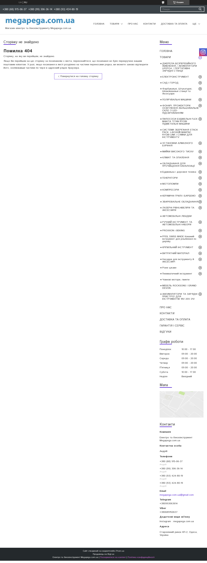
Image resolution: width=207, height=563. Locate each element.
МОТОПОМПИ (170, 184)
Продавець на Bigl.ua (103, 554)
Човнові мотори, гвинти (175, 279)
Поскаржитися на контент (113, 557)
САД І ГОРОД (170, 83)
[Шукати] (200, 9)
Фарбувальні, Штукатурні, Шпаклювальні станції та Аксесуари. (177, 91)
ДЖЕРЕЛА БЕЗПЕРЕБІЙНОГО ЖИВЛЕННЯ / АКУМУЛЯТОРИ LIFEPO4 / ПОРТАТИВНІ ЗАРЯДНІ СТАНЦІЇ (179, 67)
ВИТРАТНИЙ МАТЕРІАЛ (175, 253)
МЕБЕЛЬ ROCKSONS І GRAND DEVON (179, 287)
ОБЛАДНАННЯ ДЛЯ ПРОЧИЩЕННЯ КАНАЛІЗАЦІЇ (178, 165)
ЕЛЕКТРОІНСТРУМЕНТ (175, 77)
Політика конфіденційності (141, 557)
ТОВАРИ (114, 24)
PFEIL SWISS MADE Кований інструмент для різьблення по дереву (179, 239)
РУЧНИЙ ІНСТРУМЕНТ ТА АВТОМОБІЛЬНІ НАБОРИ (177, 223)
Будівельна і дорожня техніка (179, 172)
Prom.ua (120, 550)
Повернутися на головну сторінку (79, 76)
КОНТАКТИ (149, 24)
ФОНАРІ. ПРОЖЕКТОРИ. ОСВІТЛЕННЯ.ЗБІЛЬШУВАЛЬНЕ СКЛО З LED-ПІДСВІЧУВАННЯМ (180, 109)
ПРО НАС (133, 24)
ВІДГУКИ (165, 332)
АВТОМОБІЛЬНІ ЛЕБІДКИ (177, 216)
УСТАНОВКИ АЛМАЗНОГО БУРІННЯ (177, 144)
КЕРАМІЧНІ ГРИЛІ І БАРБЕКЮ (179, 196)
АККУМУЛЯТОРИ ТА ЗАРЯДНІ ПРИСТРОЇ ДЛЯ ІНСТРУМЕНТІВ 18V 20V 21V (179, 296)
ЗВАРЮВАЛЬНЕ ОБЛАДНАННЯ (180, 202)
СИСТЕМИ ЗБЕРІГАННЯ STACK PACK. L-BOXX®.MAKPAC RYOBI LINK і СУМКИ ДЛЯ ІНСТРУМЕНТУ (180, 133)
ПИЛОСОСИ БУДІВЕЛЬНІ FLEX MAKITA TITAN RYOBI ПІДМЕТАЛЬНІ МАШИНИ (179, 121)
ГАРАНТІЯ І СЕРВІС (172, 326)
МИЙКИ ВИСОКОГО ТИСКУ (177, 151)
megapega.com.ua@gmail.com (177, 495)
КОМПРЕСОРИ (170, 190)
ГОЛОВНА (98, 24)
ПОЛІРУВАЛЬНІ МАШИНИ (176, 99)
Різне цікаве (169, 267)
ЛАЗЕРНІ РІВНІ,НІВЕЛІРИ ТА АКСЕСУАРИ (178, 209)
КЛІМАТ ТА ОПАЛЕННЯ (175, 157)
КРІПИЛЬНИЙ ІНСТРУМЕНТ (177, 247)
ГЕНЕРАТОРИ (170, 178)
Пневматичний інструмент (177, 273)
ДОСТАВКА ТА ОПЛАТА (174, 24)
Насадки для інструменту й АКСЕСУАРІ (178, 261)
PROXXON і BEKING (173, 230)
